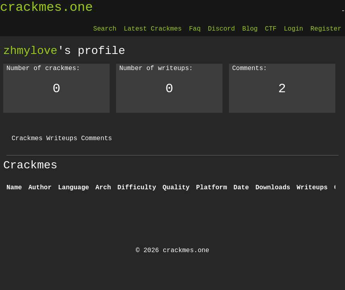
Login (293, 29)
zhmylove (30, 50)
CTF (270, 29)
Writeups (61, 138)
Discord (221, 29)
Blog (250, 29)
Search (104, 29)
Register (325, 29)
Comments (96, 138)
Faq (195, 29)
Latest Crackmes (153, 29)
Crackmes (27, 138)
